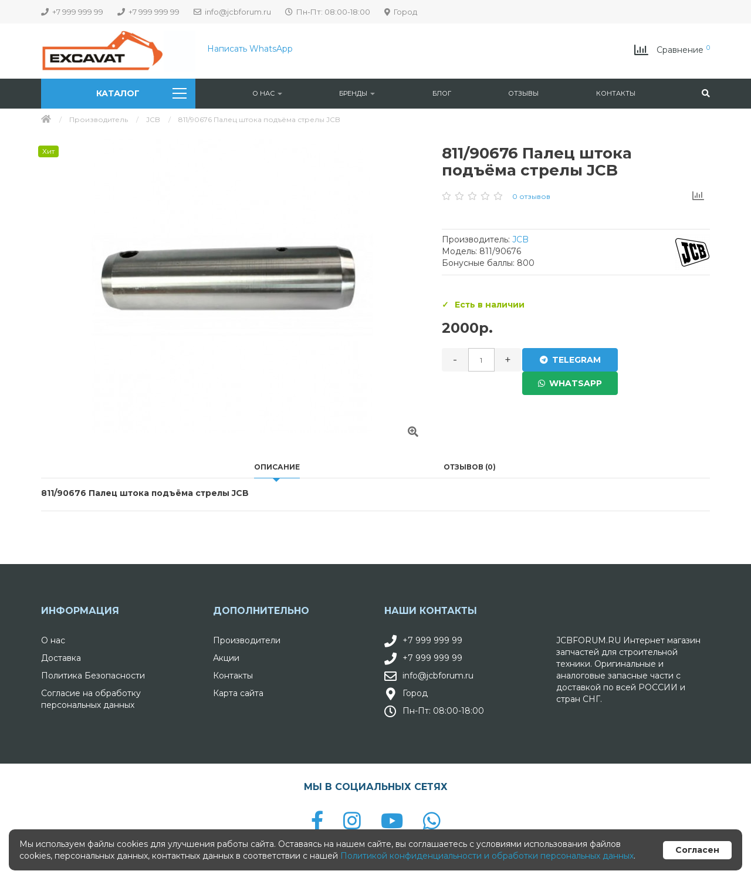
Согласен (697, 850)
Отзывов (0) (470, 467)
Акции (226, 658)
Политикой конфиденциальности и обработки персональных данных (487, 855)
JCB (153, 119)
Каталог (141, 93)
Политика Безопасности (93, 675)
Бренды (357, 93)
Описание (277, 467)
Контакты (615, 93)
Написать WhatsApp (250, 48)
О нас (267, 93)
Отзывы (523, 93)
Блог (441, 93)
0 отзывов (531, 196)
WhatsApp (663, 360)
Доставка (61, 658)
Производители (246, 640)
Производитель (98, 119)
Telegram (567, 360)
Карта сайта (238, 693)
